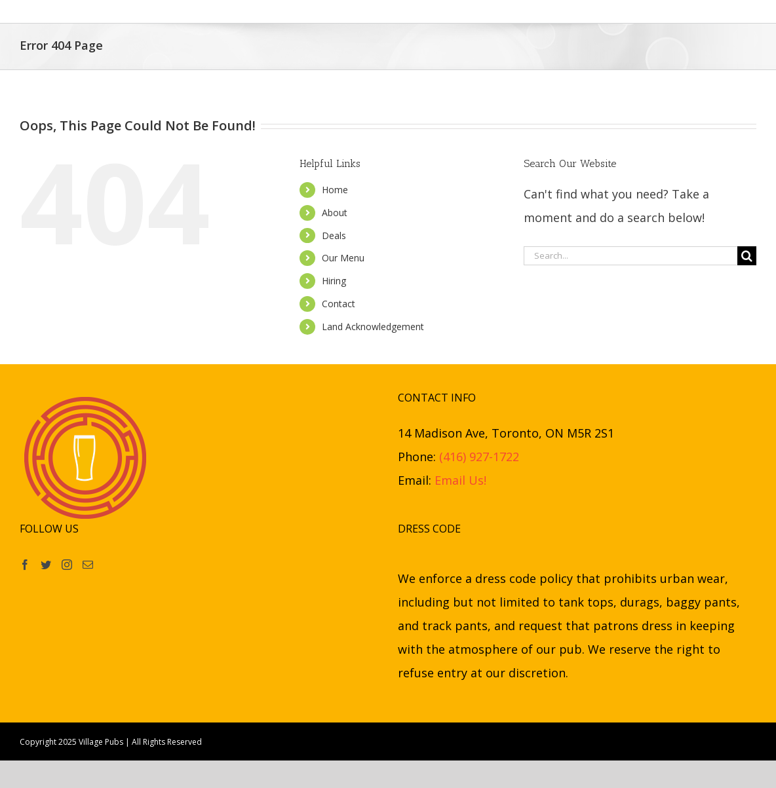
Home (335, 189)
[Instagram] (67, 564)
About (334, 212)
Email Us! (460, 480)
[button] (605, 11)
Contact (338, 303)
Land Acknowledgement (373, 326)
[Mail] (88, 564)
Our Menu (343, 258)
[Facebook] (25, 564)
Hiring (334, 280)
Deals (334, 235)
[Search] (746, 255)
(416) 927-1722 (479, 456)
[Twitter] (46, 564)
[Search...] (630, 255)
